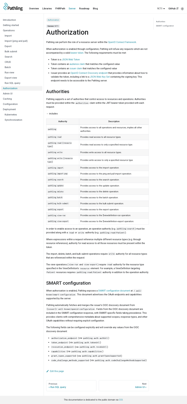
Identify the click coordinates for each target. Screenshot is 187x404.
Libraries (47, 8)
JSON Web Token (71, 59)
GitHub (173, 8)
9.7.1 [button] (159, 8)
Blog (95, 8)
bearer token (77, 52)
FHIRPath (60, 8)
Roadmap (84, 8)
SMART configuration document (114, 290)
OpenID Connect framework (122, 42)
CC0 (121, 400)
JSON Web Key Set (100, 76)
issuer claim (76, 68)
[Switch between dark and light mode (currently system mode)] (182, 8)
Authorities (160, 21)
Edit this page (55, 371)
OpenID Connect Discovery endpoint (89, 73)
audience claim (77, 64)
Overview (34, 8)
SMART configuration (165, 26)
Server (72, 8)
